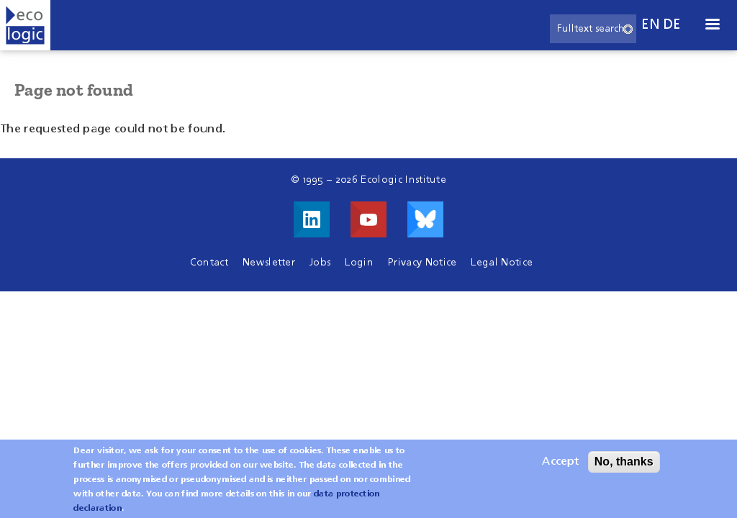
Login (359, 263)
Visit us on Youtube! (368, 219)
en (650, 25)
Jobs (319, 263)
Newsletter (269, 263)
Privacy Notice (422, 263)
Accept (560, 467)
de (672, 25)
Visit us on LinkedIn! (312, 219)
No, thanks (624, 467)
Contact (209, 263)
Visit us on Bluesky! (425, 219)
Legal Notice (502, 263)
